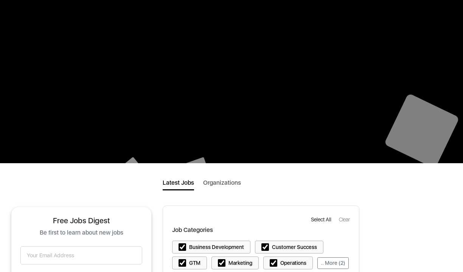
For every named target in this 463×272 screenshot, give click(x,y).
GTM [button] (194, 263)
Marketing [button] (240, 263)
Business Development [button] (216, 247)
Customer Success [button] (294, 247)
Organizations (222, 182)
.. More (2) (333, 263)
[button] (322, 219)
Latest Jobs (178, 182)
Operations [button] (293, 263)
